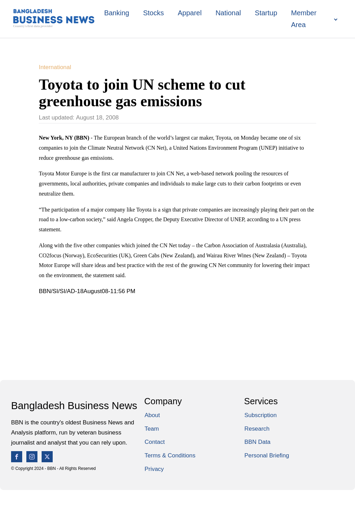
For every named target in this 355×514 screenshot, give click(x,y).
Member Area (304, 18)
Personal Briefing (266, 455)
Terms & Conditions (170, 455)
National (228, 13)
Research (256, 428)
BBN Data (257, 442)
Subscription (260, 415)
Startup (266, 13)
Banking (116, 13)
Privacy (154, 469)
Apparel (190, 13)
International (55, 67)
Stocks (153, 13)
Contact (155, 442)
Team (152, 428)
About (152, 415)
